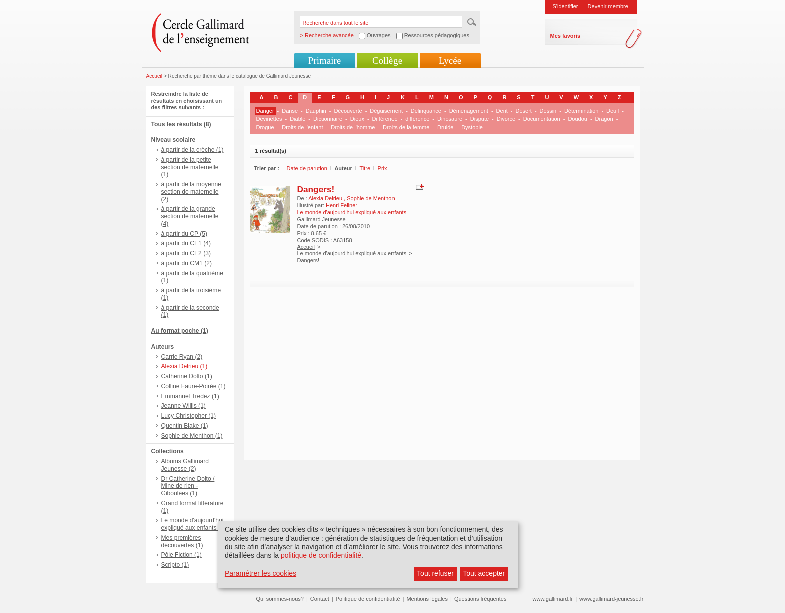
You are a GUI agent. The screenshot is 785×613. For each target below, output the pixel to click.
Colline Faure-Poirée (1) (193, 386)
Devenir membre (608, 7)
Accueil (154, 76)
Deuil (612, 111)
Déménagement (468, 111)
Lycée (450, 61)
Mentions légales (427, 599)
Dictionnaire (327, 119)
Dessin (548, 111)
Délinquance (426, 111)
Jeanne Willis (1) (183, 406)
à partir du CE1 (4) (186, 243)
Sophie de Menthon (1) (192, 436)
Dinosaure (449, 119)
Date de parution (307, 169)
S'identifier (565, 7)
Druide (445, 127)
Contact (319, 599)
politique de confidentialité (321, 556)
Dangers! (316, 189)
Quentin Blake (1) (184, 426)
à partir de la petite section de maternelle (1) (190, 167)
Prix (382, 169)
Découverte (348, 111)
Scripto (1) (175, 565)
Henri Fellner (341, 205)
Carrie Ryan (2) (182, 357)
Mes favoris (565, 36)
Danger (265, 111)
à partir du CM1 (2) (186, 263)
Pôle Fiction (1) (181, 555)
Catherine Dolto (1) (186, 376)
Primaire (324, 61)
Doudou (577, 119)
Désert (524, 111)
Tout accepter (484, 574)
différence (417, 119)
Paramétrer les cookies (260, 574)
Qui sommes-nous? (280, 599)
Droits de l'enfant (302, 127)
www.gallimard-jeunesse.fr (611, 599)
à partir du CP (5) (184, 234)
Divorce (506, 119)
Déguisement (386, 111)
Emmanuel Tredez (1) (190, 396)
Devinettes (269, 119)
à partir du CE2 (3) (186, 253)
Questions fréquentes (480, 599)
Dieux (357, 119)
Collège (387, 61)
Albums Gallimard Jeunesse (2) (185, 465)
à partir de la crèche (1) (192, 150)
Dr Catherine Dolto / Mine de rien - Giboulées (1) (188, 487)
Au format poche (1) (179, 331)
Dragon (604, 119)
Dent (502, 111)
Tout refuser (435, 574)
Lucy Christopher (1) (188, 416)
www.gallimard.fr (553, 599)
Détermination (581, 111)
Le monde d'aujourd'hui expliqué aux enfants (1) (193, 524)
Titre (364, 169)
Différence (385, 119)
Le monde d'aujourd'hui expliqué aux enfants (352, 253)
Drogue (265, 127)
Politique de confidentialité (368, 599)
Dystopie (472, 127)
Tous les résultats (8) (181, 124)
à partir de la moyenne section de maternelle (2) (191, 192)
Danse (290, 111)
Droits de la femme (406, 127)
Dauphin (316, 111)
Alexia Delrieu (326, 199)
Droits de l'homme (353, 127)
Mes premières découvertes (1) (182, 541)
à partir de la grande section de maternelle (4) (190, 217)
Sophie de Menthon (371, 199)
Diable (297, 119)
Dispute (479, 119)
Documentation (541, 119)
